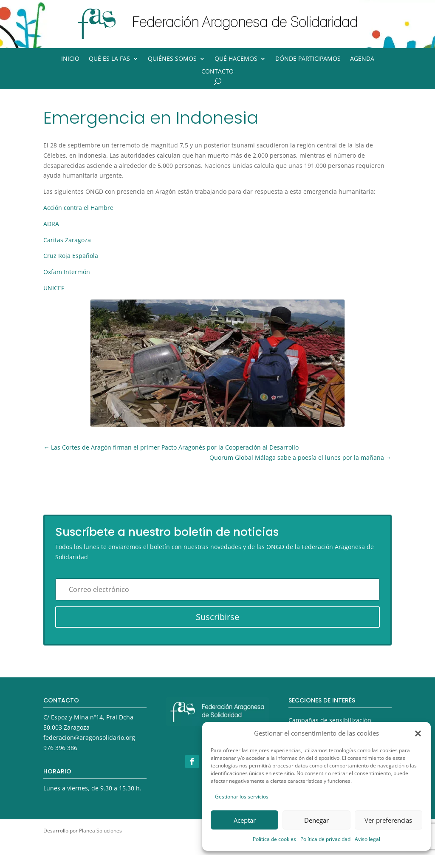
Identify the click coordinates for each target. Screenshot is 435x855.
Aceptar (245, 820)
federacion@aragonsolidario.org (89, 737)
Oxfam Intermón (66, 272)
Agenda (362, 59)
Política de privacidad (325, 839)
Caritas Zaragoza (67, 240)
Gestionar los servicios (241, 796)
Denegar (316, 820)
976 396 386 (60, 748)
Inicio (70, 59)
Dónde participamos (308, 59)
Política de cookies (274, 839)
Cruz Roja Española (70, 256)
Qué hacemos (236, 59)
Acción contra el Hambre (78, 208)
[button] (418, 733)
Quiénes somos (172, 59)
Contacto (217, 71)
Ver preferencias (388, 820)
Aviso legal (367, 839)
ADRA (51, 224)
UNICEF (53, 288)
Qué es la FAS (109, 59)
